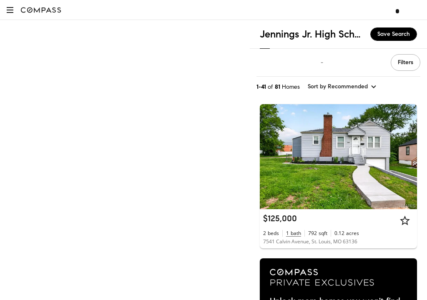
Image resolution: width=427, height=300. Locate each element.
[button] (10, 10)
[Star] (405, 220)
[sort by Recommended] (342, 87)
